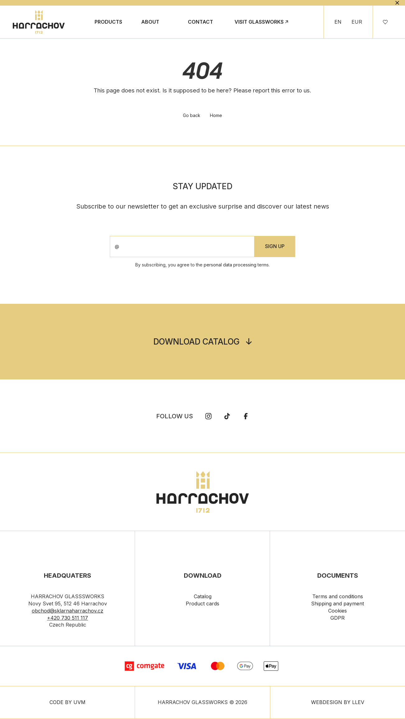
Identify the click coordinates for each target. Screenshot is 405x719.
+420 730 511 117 (67, 618)
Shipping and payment (337, 604)
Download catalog (196, 342)
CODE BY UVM (67, 703)
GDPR (337, 618)
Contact (200, 22)
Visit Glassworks (259, 22)
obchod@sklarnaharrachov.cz (67, 611)
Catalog (203, 597)
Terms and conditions (337, 597)
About (150, 22)
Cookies (337, 611)
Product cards (202, 604)
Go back (191, 116)
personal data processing (230, 265)
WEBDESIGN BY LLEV (337, 703)
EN (338, 22)
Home (216, 116)
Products (108, 22)
